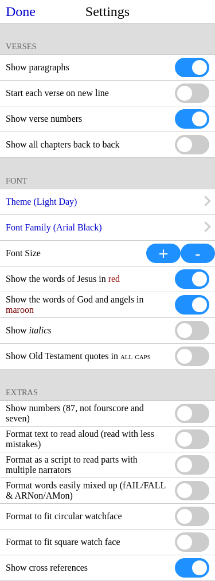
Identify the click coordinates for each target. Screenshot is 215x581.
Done (21, 11)
